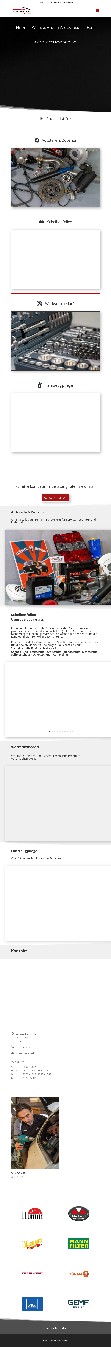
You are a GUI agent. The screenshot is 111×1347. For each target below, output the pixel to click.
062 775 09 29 (46, 2)
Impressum (49, 1328)
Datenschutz (61, 1328)
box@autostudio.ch (25, 1053)
